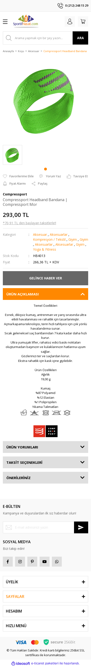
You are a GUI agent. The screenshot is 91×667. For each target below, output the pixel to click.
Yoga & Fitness (44, 249)
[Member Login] (70, 21)
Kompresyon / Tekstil (49, 239)
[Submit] (81, 527)
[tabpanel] (12, 155)
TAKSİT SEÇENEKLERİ (24, 462)
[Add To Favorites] (18, 176)
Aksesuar (40, 234)
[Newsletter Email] (45, 527)
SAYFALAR (15, 596)
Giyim (72, 239)
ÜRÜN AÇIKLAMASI (22, 294)
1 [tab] (45, 169)
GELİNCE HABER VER (45, 278)
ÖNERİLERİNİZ (18, 477)
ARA (80, 38)
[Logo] (26, 21)
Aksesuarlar (58, 234)
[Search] (45, 38)
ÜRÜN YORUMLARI (22, 447)
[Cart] (83, 21)
